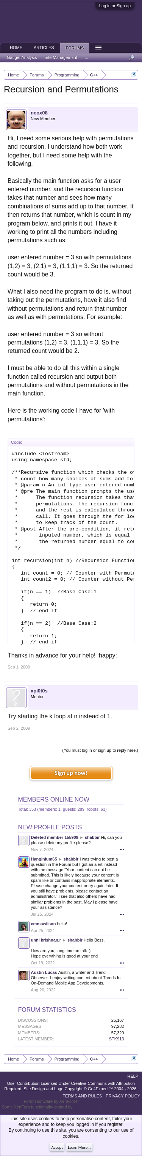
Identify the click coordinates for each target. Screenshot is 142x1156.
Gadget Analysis (22, 57)
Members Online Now (53, 799)
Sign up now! (71, 772)
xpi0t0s (39, 691)
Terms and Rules (82, 1096)
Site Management (61, 57)
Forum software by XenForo (51, 1101)
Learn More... (79, 1147)
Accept (57, 1147)
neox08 (39, 113)
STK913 (116, 1039)
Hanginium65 (44, 859)
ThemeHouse (85, 1107)
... (86, 57)
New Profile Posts (50, 827)
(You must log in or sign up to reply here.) (100, 750)
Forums (75, 48)
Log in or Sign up (115, 5)
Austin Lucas (44, 972)
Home (16, 47)
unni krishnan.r (46, 940)
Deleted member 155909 (54, 837)
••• (122, 849)
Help (132, 1076)
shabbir (92, 837)
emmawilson (43, 923)
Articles (44, 47)
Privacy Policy (123, 1096)
